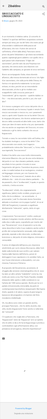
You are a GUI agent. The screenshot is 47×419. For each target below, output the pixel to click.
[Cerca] (43, 7)
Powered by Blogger (23, 408)
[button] (43, 14)
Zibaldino (14, 6)
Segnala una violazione (23, 413)
